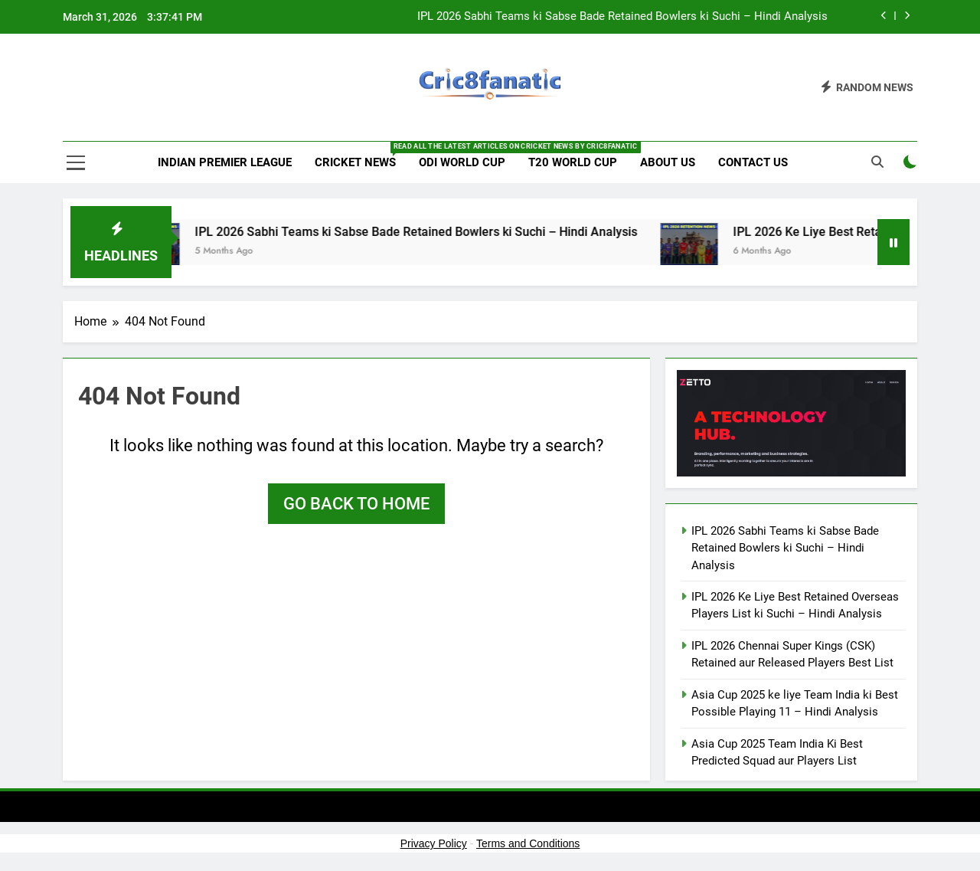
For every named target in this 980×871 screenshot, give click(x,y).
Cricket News (361, 155)
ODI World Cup (462, 162)
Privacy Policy (433, 843)
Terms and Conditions (528, 843)
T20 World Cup (572, 162)
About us (667, 162)
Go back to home (356, 503)
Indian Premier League (225, 162)
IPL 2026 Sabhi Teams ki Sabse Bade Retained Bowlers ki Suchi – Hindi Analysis (622, 17)
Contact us (753, 162)
